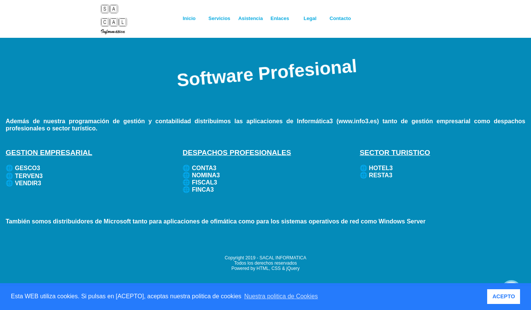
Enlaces (280, 18)
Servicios (220, 18)
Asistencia (250, 18)
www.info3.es (358, 121)
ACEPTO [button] (503, 296)
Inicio (189, 18)
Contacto (340, 18)
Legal (309, 18)
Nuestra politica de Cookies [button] (281, 296)
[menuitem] (190, 18)
